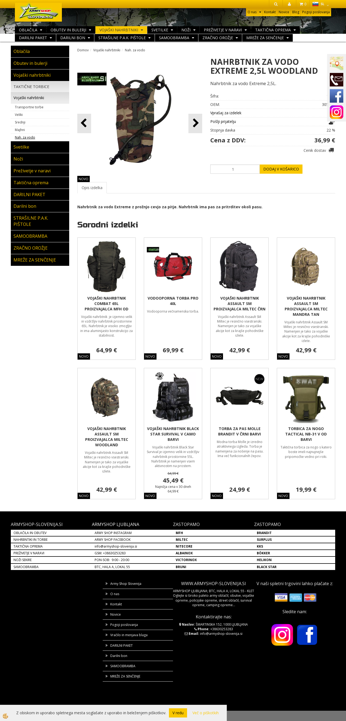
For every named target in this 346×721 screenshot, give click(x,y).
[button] (195, 123)
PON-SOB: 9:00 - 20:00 (112, 560)
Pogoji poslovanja (316, 12)
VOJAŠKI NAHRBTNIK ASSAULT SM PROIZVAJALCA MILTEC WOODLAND (106, 436)
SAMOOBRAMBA (174, 37)
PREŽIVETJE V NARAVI (29, 553)
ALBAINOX (184, 553)
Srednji (20, 122)
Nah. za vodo (25, 137)
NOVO (83, 179)
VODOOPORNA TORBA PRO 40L (173, 301)
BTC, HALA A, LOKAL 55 (112, 567)
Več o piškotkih (205, 712)
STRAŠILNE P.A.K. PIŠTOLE (122, 37)
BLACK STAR (267, 567)
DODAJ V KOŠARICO (281, 169)
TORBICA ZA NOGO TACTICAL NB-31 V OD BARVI (306, 434)
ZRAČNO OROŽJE (217, 37)
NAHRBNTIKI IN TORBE (31, 539)
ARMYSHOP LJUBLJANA (115, 524)
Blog (295, 12)
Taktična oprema (273, 29)
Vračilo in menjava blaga (129, 635)
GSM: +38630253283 (110, 553)
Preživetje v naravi (223, 29)
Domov (83, 50)
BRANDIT (264, 533)
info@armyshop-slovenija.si (116, 546)
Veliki (19, 114)
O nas (252, 12)
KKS (260, 546)
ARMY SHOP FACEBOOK (113, 539)
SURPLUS (264, 539)
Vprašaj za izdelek (225, 112)
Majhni (20, 130)
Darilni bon (72, 37)
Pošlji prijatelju (223, 121)
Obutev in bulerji (68, 29)
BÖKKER (263, 553)
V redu (178, 712)
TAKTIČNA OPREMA (28, 546)
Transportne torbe (29, 107)
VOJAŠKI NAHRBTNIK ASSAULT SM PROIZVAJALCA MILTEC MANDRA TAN (306, 306)
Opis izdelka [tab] (92, 187)
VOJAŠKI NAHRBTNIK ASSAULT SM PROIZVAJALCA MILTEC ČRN (239, 303)
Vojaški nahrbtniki (118, 29)
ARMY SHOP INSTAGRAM (113, 533)
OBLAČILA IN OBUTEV (30, 533)
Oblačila (28, 29)
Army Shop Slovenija (125, 583)
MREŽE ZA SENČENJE (265, 37)
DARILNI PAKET (33, 37)
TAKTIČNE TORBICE (31, 86)
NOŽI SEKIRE (23, 560)
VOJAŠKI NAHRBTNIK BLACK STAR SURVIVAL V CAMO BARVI (173, 434)
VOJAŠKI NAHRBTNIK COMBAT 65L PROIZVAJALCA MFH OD (106, 303)
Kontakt (270, 12)
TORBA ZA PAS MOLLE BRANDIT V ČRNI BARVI (239, 431)
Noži (186, 29)
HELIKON (264, 560)
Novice (284, 12)
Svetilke (159, 29)
